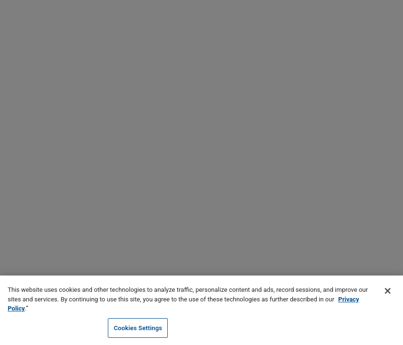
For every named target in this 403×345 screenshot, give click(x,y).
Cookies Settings (138, 329)
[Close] (387, 291)
